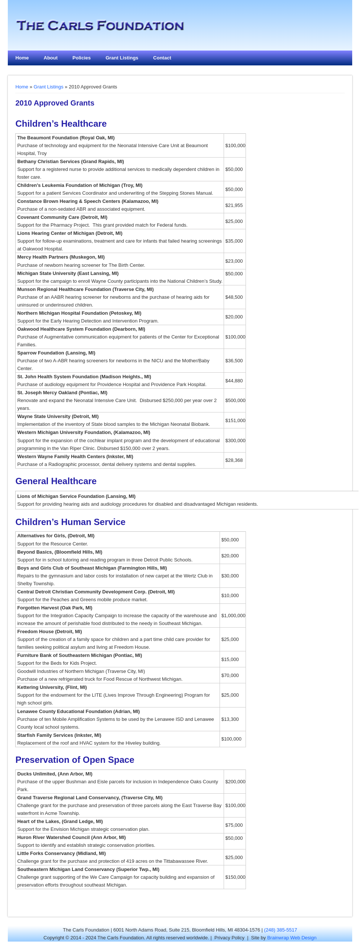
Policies (81, 58)
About (51, 58)
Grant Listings (122, 58)
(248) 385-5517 (280, 930)
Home (22, 58)
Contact (162, 58)
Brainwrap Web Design (292, 937)
